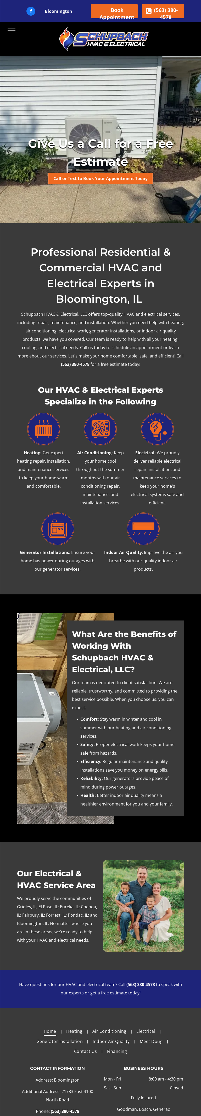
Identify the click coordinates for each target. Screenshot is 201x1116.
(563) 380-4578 (75, 364)
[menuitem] (51, 1031)
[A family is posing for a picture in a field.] (143, 906)
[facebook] (30, 12)
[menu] (11, 28)
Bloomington (58, 11)
